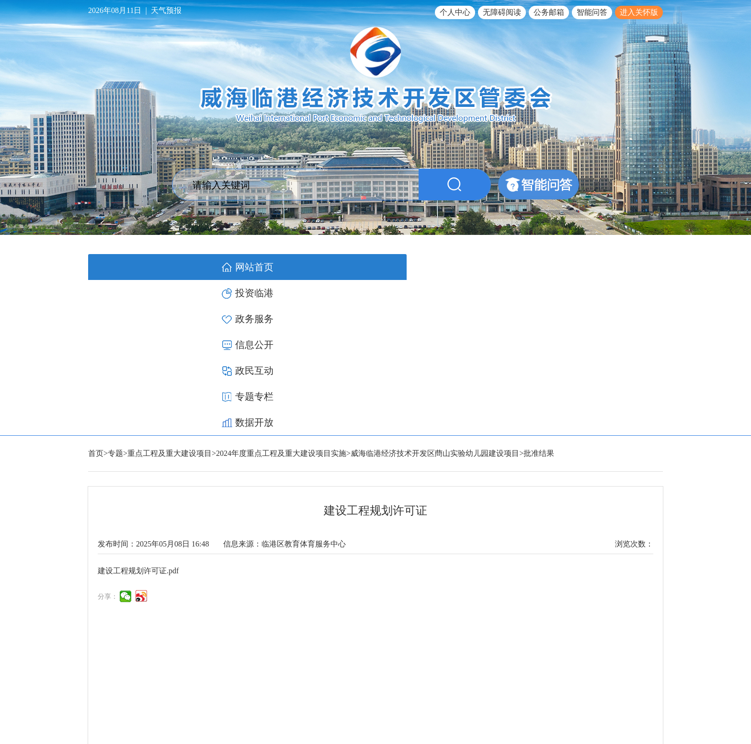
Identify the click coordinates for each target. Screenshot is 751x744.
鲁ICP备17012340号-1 (524, 703)
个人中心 (455, 12)
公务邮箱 (549, 12)
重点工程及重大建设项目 (169, 298)
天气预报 (166, 10)
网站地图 (649, 680)
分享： (108, 441)
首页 (95, 298)
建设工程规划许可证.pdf (138, 415)
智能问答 (592, 12)
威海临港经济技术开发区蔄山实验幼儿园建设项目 (435, 298)
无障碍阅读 (502, 12)
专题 (115, 298)
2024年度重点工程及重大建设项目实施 (281, 298)
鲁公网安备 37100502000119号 (613, 703)
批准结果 (538, 298)
